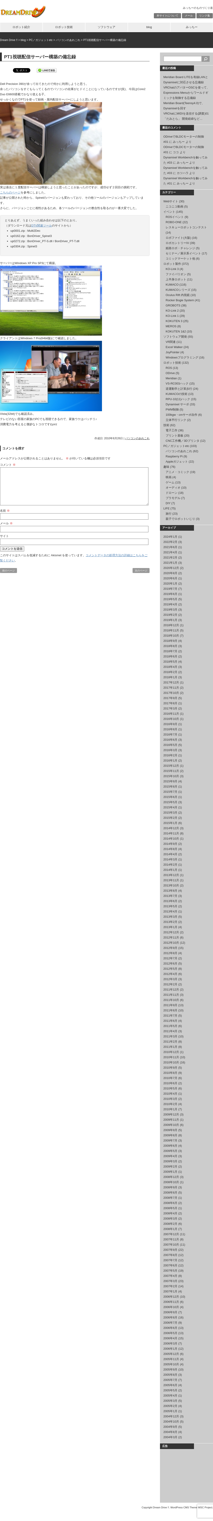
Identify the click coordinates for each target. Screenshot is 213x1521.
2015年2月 (170, 817)
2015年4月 (170, 807)
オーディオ (173, 487)
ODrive (170, 373)
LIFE (166, 508)
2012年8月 (170, 953)
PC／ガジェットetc (176, 446)
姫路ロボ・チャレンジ (180, 248)
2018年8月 (170, 646)
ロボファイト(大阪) (178, 237)
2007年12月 (171, 1234)
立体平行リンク (176, 420)
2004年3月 (170, 1437)
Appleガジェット (177, 461)
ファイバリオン (176, 274)
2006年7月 (170, 1322)
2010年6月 (170, 1083)
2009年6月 (170, 1145)
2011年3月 (170, 1036)
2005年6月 (170, 1385)
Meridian (171, 378)
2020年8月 (170, 573)
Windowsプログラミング (182, 357)
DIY (168, 503)
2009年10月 (171, 1125)
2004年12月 (171, 1416)
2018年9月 (170, 640)
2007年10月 (171, 1244)
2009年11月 (171, 1119)
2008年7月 (170, 1197)
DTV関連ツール (41, 225)
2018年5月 (170, 661)
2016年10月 (171, 719)
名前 (5, 510)
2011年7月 (170, 1015)
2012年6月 (170, 963)
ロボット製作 (172, 263)
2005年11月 (171, 1359)
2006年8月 (170, 1317)
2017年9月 (170, 698)
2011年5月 (170, 1026)
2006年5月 (170, 1333)
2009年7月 (170, 1140)
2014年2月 (170, 864)
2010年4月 (170, 1093)
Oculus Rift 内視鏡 (178, 295)
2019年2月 (170, 614)
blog (149, 27)
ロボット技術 (64, 27)
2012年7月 (170, 958)
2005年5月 (170, 1390)
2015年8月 (170, 786)
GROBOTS (173, 305)
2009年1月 (170, 1171)
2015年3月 (170, 812)
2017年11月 (171, 687)
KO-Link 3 (172, 269)
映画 (169, 477)
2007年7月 (170, 1260)
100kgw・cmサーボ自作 (181, 414)
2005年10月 (171, 1364)
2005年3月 (170, 1400)
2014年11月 (171, 833)
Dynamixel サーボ (177, 404)
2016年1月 (170, 760)
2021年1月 (170, 562)
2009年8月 (170, 1135)
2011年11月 (171, 994)
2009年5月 (170, 1151)
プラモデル (173, 498)
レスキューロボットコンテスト (186, 227)
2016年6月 (170, 739)
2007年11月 (171, 1239)
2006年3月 (170, 1343)
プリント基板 (174, 435)
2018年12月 (171, 625)
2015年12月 (171, 765)
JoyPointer (172, 352)
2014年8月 (170, 849)
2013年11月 (171, 880)
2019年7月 (170, 588)
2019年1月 (170, 620)
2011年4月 (170, 1031)
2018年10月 (171, 635)
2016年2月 (170, 755)
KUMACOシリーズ (178, 289)
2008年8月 (170, 1192)
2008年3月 (170, 1218)
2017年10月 (171, 693)
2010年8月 (170, 1072)
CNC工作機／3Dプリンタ (182, 440)
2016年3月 (170, 750)
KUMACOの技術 (176, 394)
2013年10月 (171, 885)
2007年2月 (170, 1286)
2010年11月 (171, 1057)
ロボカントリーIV (177, 243)
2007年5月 (170, 1270)
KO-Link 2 (172, 310)
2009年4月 (170, 1156)
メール (189, 15)
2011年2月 (170, 1041)
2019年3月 (170, 609)
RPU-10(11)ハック (178, 399)
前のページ (8, 570)
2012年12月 (171, 932)
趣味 (166, 466)
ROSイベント (175, 217)
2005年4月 (170, 1395)
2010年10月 (171, 1062)
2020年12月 (171, 568)
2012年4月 (170, 974)
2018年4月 (170, 667)
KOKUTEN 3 (174, 321)
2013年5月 (170, 906)
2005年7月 (170, 1380)
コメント (8, 464)
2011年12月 (171, 989)
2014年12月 (171, 828)
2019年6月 (170, 594)
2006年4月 (170, 1338)
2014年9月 (170, 843)
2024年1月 (170, 536)
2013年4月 (170, 911)
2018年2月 (170, 672)
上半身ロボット (176, 279)
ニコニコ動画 (174, 206)
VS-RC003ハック (177, 383)
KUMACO (172, 284)
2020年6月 (170, 578)
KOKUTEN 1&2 (176, 331)
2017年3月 (170, 708)
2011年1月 (170, 1046)
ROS (169, 368)
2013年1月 (170, 927)
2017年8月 (170, 703)
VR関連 (171, 342)
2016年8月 (170, 729)
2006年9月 (170, 1312)
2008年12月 (171, 1177)
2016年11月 (171, 713)
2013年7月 (170, 896)
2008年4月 (170, 1213)
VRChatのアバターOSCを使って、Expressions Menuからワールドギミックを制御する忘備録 (186, 93)
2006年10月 (171, 1307)
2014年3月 (170, 859)
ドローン (171, 492)
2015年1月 (170, 823)
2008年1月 (170, 1229)
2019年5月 (170, 599)
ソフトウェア (106, 27)
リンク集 (204, 15)
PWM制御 (172, 409)
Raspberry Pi (174, 456)
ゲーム (170, 482)
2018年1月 (170, 677)
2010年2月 (170, 1104)
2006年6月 (170, 1328)
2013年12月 (171, 875)
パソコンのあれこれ (137, 438)
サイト (4, 536)
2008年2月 (170, 1223)
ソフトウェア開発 (175, 336)
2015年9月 (170, 781)
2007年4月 (170, 1275)
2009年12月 (171, 1114)
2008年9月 (170, 1187)
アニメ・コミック (177, 472)
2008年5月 (170, 1208)
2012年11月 (171, 937)
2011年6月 (170, 1020)
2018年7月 (170, 651)
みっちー (192, 27)
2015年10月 (171, 776)
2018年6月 (170, 656)
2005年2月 (170, 1406)
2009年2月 (170, 1166)
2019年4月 (170, 604)
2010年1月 (170, 1109)
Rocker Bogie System (180, 300)
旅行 (169, 513)
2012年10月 (171, 942)
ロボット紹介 (21, 27)
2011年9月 (170, 1005)
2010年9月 (170, 1067)
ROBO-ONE (174, 222)
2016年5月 (170, 745)
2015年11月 (171, 771)
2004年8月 (170, 1432)
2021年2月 (170, 557)
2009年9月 (170, 1130)
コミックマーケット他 (180, 258)
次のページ (141, 570)
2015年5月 (170, 802)
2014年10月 (171, 838)
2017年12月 (171, 682)
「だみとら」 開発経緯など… (183, 118)
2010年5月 (170, 1088)
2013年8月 (170, 890)
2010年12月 (171, 1052)
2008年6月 (170, 1203)
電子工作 (171, 430)
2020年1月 (170, 583)
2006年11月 (171, 1302)
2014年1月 (170, 870)
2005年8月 (170, 1374)
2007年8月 (170, 1255)
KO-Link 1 (172, 316)
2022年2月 (170, 542)
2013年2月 (170, 922)
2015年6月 (170, 797)
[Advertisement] (186, 1475)
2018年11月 (171, 630)
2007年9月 (170, 1249)
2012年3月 (170, 979)
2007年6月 (170, 1265)
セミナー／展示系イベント (183, 253)
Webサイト (170, 201)
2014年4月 (170, 854)
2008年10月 (171, 1182)
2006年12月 (171, 1296)
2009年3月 (170, 1161)
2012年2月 (170, 984)
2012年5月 (170, 968)
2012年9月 (170, 948)
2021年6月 (170, 547)
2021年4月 (170, 552)
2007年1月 (170, 1291)
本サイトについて (167, 15)
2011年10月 (171, 1000)
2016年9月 (170, 724)
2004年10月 (171, 1421)
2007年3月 (170, 1281)
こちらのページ (10, 192)
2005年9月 (170, 1369)
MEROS (171, 326)
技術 (166, 425)
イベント (169, 211)
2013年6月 (170, 901)
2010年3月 (170, 1099)
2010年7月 (170, 1078)
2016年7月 (170, 734)
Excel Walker (174, 347)
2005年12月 (171, 1354)
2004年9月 (170, 1426)
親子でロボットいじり (180, 519)
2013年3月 (170, 916)
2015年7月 (170, 791)
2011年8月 (170, 1010)
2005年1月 (170, 1411)
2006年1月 (170, 1348)
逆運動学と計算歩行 (179, 388)
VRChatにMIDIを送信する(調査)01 (186, 113)
